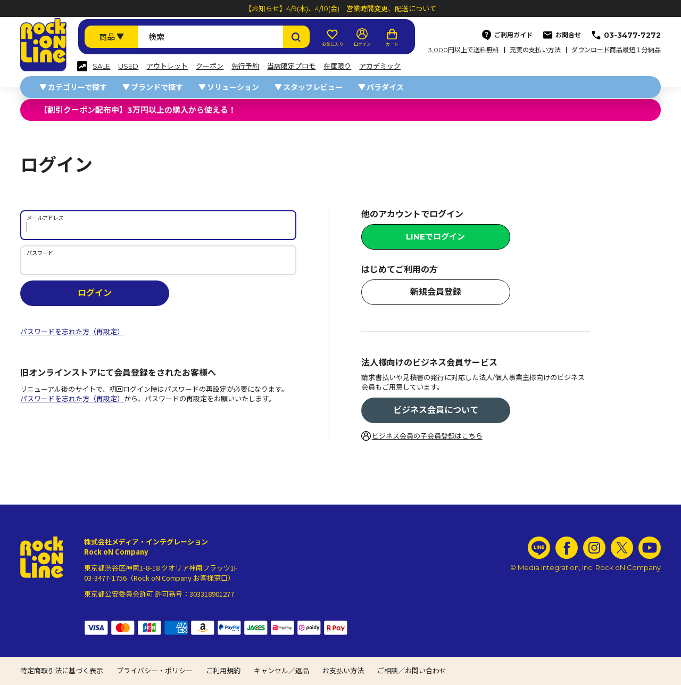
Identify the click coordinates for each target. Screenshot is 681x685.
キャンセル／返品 (281, 670)
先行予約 (245, 66)
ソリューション (233, 87)
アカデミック (380, 66)
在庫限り (337, 66)
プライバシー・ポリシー (155, 670)
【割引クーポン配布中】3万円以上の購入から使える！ (137, 110)
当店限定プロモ (291, 66)
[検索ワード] (210, 37)
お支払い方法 (343, 670)
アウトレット (167, 66)
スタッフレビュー (313, 87)
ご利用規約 (223, 670)
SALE (101, 66)
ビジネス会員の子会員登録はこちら (427, 436)
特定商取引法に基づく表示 (61, 670)
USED (128, 66)
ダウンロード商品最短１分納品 (616, 50)
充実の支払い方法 (535, 50)
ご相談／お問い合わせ (411, 670)
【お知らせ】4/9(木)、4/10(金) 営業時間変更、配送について (340, 8)
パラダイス (385, 87)
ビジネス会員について (435, 410)
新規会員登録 (435, 292)
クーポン (209, 66)
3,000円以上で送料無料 (463, 50)
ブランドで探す (157, 87)
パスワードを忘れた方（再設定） (72, 331)
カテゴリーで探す (77, 87)
